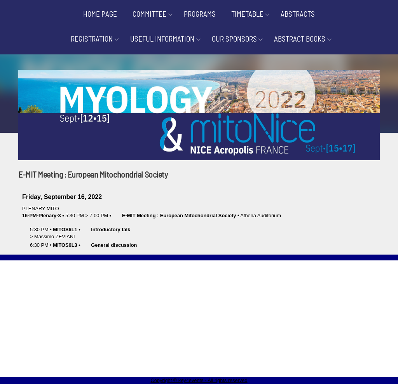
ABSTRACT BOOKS (299, 38)
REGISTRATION (92, 38)
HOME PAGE (100, 13)
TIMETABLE (247, 13)
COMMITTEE (149, 13)
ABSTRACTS (298, 13)
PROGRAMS (200, 13)
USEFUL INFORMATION (162, 38)
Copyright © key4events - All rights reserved (198, 380)
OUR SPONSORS (234, 38)
